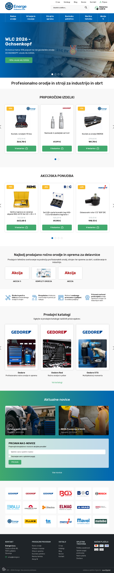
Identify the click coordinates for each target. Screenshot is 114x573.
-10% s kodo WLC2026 (19, 60)
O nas (58, 2)
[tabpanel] (57, 50)
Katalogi (67, 2)
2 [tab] (55, 74)
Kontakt (93, 2)
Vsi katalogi (57, 382)
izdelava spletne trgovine (92, 570)
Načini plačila (81, 556)
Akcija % (103, 17)
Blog (75, 2)
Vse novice (57, 472)
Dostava (79, 558)
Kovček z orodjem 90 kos (21, 134)
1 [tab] (52, 74)
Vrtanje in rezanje (30, 17)
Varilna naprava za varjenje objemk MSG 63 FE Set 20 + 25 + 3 (21, 213)
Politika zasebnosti (83, 548)
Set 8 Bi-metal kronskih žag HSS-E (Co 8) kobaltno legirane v (57, 213)
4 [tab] (61, 74)
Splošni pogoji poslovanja (81, 552)
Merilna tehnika (88, 17)
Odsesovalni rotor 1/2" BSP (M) (92, 212)
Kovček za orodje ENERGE (92, 134)
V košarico (21, 148)
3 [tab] (58, 74)
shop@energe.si (13, 557)
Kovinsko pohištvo (69, 17)
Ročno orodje (13, 17)
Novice (83, 2)
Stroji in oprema (50, 17)
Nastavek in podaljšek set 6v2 (57, 133)
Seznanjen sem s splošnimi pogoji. (23, 456)
